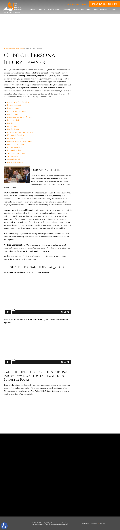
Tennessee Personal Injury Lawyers (14, 48)
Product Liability (14, 150)
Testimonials (86, 9)
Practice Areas (54, 9)
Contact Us (85, 523)
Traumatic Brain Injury (16, 153)
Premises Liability (14, 147)
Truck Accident (13, 156)
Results (75, 9)
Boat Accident (13, 108)
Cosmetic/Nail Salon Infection (19, 117)
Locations (66, 9)
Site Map (102, 523)
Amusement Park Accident (18, 102)
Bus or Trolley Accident (16, 111)
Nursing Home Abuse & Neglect (20, 141)
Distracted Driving (14, 120)
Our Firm (41, 9)
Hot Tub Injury (13, 129)
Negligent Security (15, 138)
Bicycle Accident (14, 105)
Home (33, 9)
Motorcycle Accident (15, 135)
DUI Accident (12, 126)
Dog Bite (11, 123)
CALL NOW (105, 4)
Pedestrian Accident (15, 144)
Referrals (103, 9)
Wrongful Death (13, 159)
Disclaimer (94, 523)
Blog (96, 9)
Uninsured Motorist (15, 162)
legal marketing (50, 524)
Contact (113, 9)
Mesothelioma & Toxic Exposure (20, 132)
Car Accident (12, 114)
